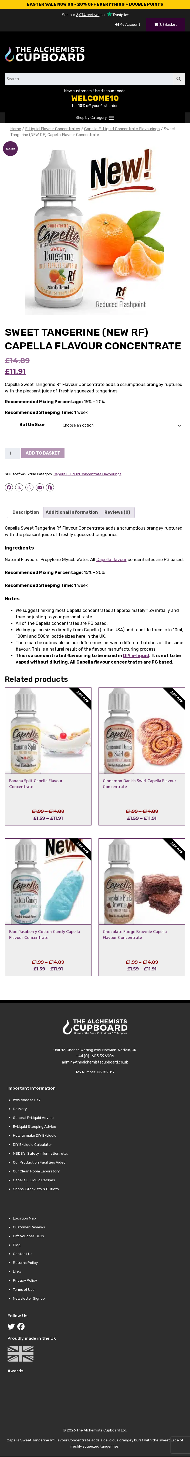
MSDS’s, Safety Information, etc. (40, 1153)
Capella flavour (111, 559)
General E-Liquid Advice (33, 1117)
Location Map (24, 1218)
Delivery (20, 1109)
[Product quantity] (13, 453)
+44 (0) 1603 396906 (95, 1056)
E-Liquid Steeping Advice (34, 1126)
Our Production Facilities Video (39, 1162)
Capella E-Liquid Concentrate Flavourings (122, 128)
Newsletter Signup (29, 1298)
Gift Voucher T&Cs (28, 1236)
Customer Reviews (29, 1227)
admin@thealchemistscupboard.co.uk (95, 1062)
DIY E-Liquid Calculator (32, 1144)
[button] (91, 117)
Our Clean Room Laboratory (36, 1171)
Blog (17, 1245)
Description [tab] (25, 512)
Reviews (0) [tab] (117, 512)
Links (17, 1271)
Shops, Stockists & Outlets (36, 1189)
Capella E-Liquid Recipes (34, 1180)
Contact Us (22, 1254)
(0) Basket (165, 24)
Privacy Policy (25, 1280)
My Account (127, 24)
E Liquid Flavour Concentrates (52, 128)
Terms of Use (24, 1289)
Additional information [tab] (72, 512)
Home (15, 128)
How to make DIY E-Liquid (34, 1135)
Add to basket (43, 453)
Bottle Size (32, 424)
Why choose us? (26, 1100)
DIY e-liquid (136, 655)
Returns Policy (25, 1262)
